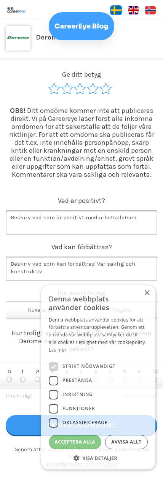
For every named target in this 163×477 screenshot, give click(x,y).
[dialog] (98, 377)
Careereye (32, 10)
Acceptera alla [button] (75, 442)
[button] (98, 458)
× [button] (147, 293)
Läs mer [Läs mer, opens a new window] (58, 350)
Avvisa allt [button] (126, 442)
